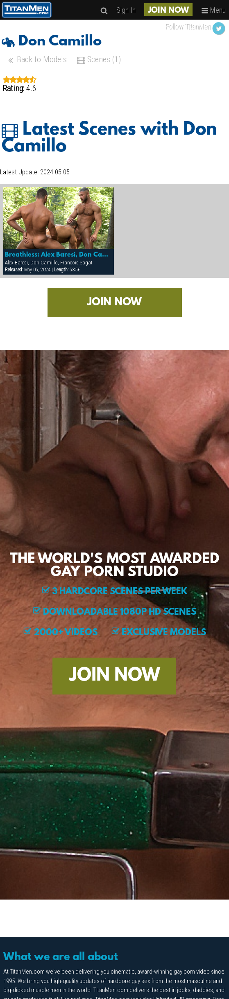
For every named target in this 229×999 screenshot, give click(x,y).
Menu (213, 10)
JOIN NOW (168, 10)
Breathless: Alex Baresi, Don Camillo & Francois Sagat (59, 255)
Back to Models (37, 60)
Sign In (126, 10)
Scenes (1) (99, 60)
